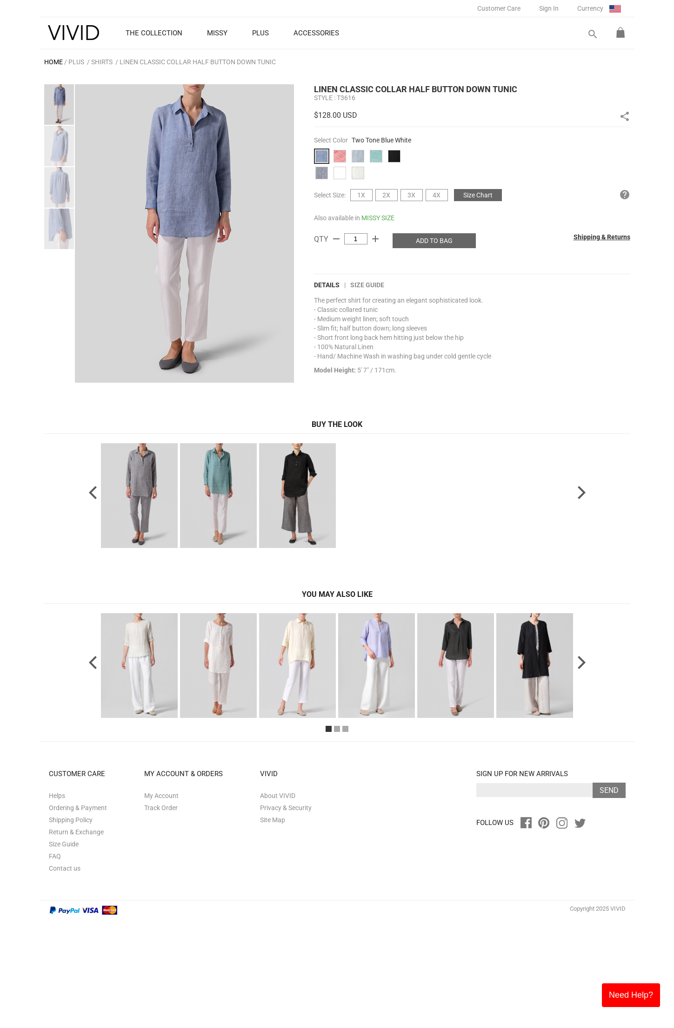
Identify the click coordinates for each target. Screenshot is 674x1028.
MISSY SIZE (377, 218)
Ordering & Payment (78, 915)
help (624, 194)
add (375, 238)
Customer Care (499, 8)
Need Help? (631, 995)
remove (336, 238)
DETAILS (327, 285)
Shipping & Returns (602, 237)
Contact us (64, 976)
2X (386, 195)
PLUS (76, 62)
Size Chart (478, 195)
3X (411, 195)
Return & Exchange (76, 939)
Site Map (272, 927)
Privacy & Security (286, 915)
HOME (53, 62)
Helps (57, 903)
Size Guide (367, 285)
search (592, 34)
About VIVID (277, 903)
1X (361, 195)
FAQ (55, 963)
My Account (161, 903)
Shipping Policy (71, 927)
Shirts (102, 62)
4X (436, 195)
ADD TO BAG (434, 240)
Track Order (161, 915)
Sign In (549, 8)
